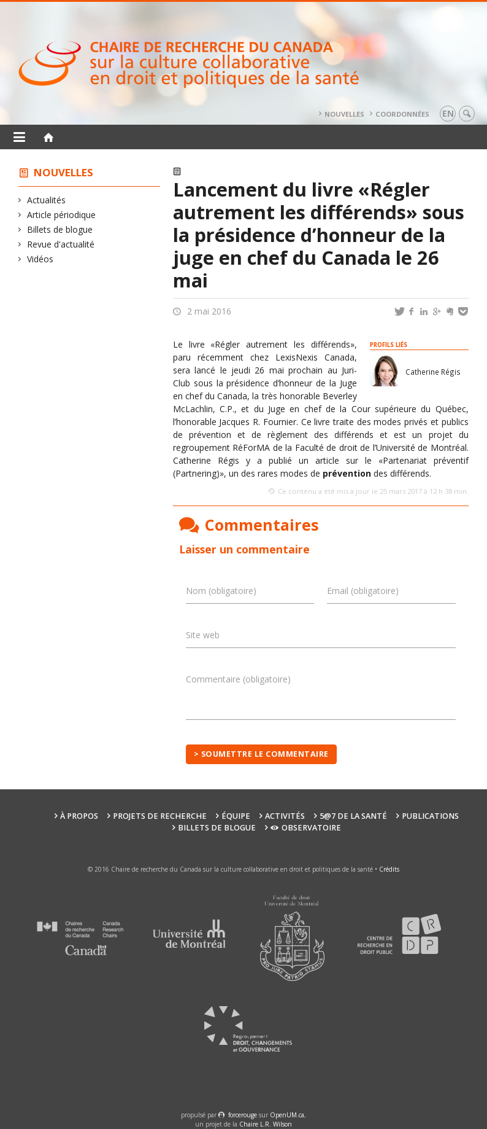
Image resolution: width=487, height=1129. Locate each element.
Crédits (389, 869)
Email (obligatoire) (363, 590)
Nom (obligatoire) (221, 590)
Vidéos (40, 259)
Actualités (47, 200)
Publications (430, 816)
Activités (285, 816)
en (448, 113)
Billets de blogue (60, 229)
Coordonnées (402, 114)
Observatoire (305, 827)
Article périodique (62, 215)
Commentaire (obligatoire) (238, 679)
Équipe (235, 816)
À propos (79, 816)
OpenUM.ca (287, 1115)
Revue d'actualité (61, 244)
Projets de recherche (160, 816)
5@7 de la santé (353, 816)
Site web (203, 635)
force (242, 1115)
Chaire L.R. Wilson (265, 1124)
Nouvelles (344, 114)
